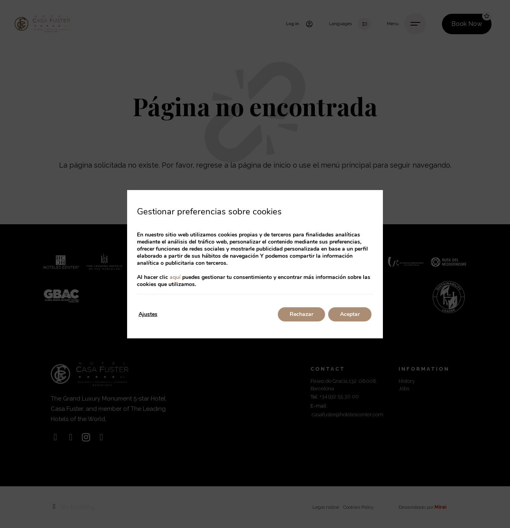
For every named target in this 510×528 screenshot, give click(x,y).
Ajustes (148, 314)
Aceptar (350, 314)
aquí (175, 277)
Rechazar (301, 314)
